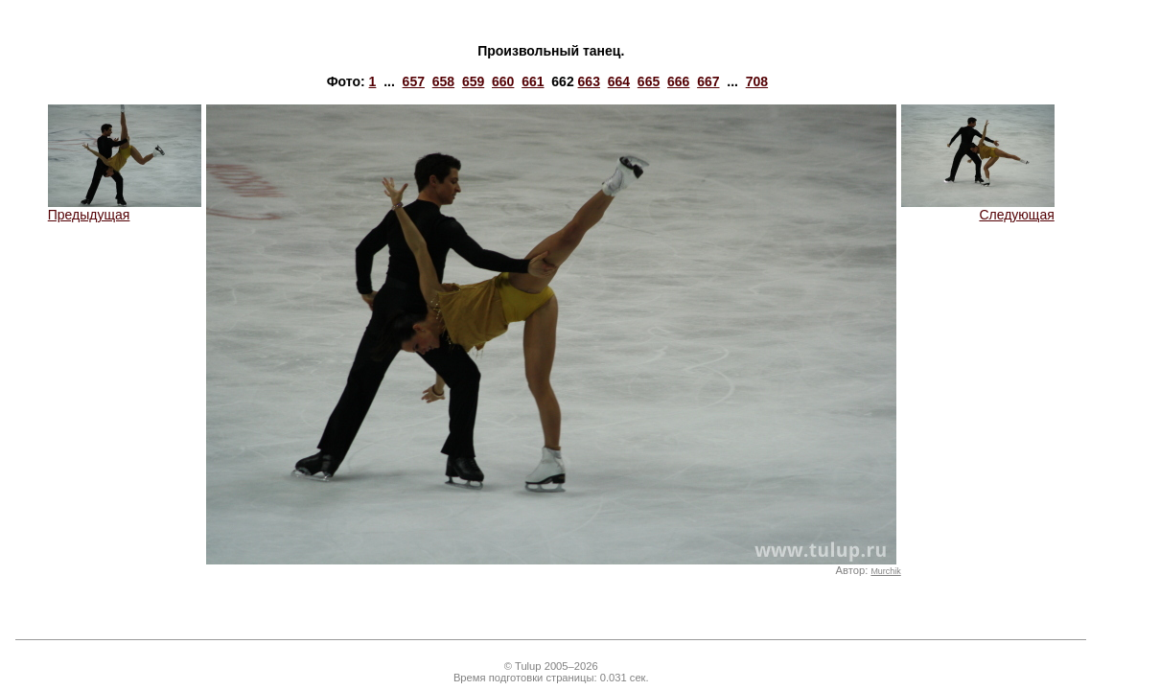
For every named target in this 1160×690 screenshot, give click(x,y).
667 (708, 81)
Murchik (885, 571)
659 (473, 81)
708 (757, 81)
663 (589, 81)
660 (503, 81)
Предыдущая (124, 208)
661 (533, 81)
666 (678, 81)
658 (443, 81)
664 (619, 81)
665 (649, 81)
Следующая (978, 208)
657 (414, 81)
